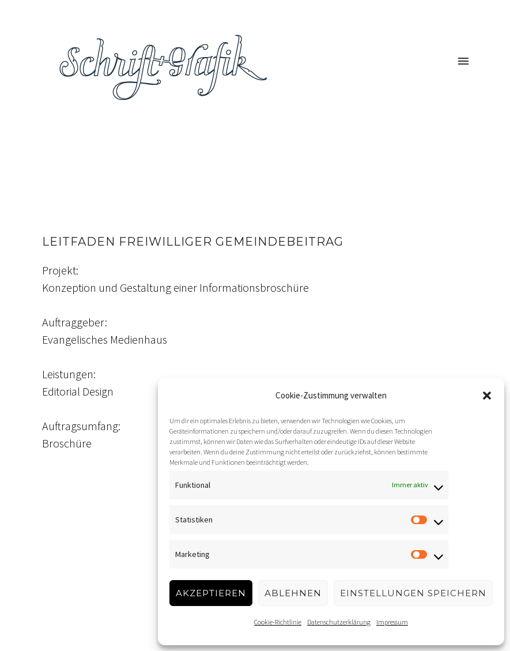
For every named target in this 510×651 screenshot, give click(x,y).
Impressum (392, 622)
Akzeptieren (211, 593)
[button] (487, 395)
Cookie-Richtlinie (277, 622)
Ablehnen (293, 593)
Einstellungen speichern (413, 593)
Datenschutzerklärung (339, 622)
